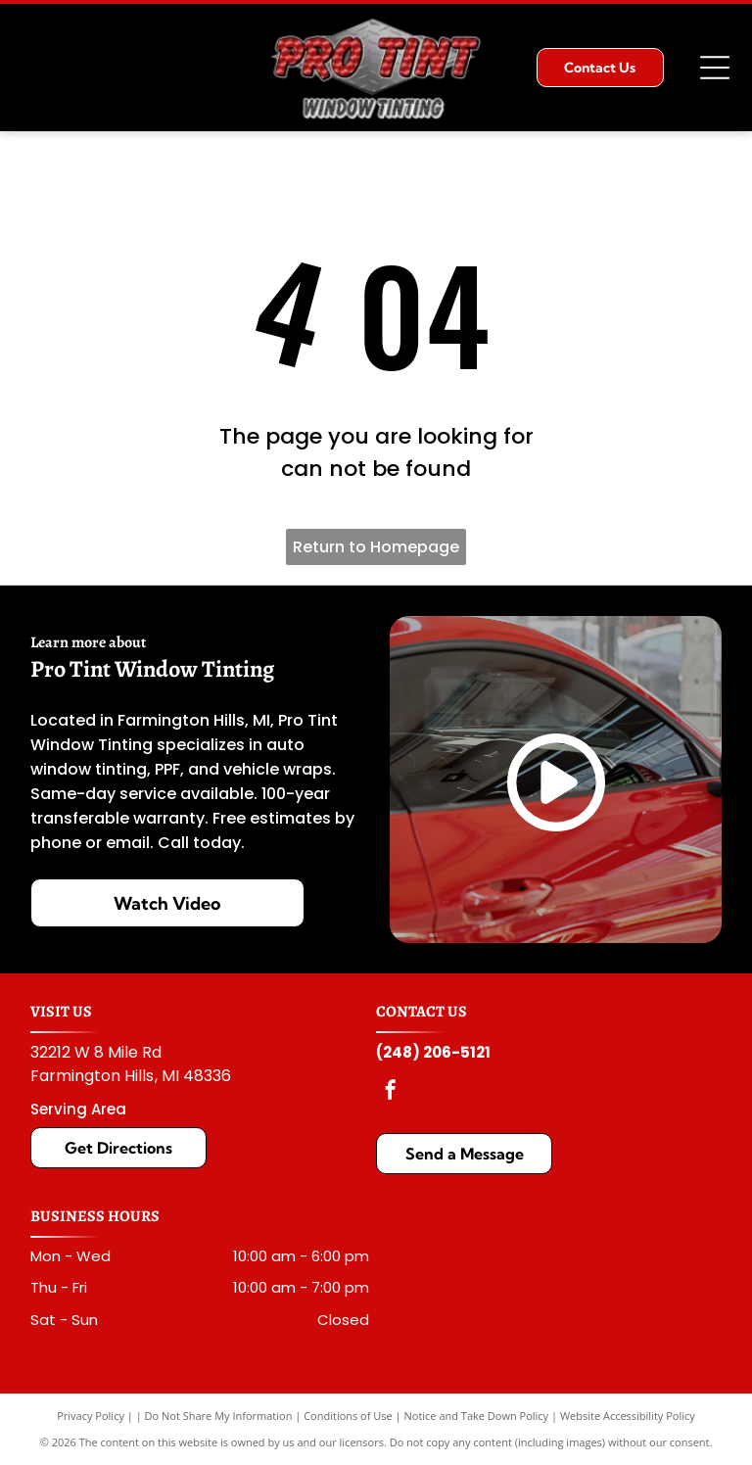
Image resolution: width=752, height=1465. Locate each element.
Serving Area (78, 1109)
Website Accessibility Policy (627, 1415)
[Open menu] (714, 67)
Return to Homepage (376, 547)
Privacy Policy (90, 1415)
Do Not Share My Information (219, 1415)
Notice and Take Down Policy (476, 1415)
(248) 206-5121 (433, 1052)
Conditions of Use (348, 1415)
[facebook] (390, 1092)
